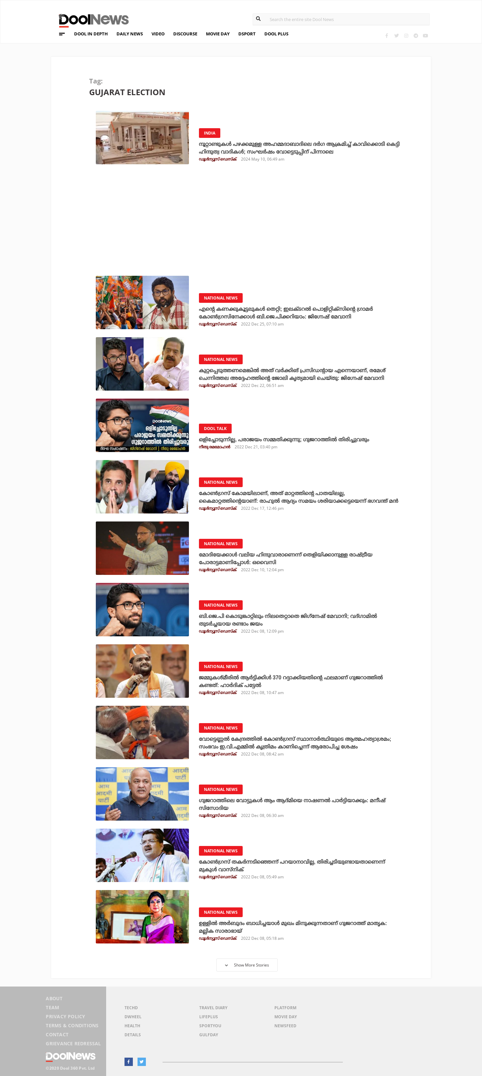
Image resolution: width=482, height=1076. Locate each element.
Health (132, 1026)
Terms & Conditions (72, 1026)
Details (133, 1035)
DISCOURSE (185, 34)
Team (52, 1009)
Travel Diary (213, 1008)
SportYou (210, 1026)
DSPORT (247, 34)
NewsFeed (285, 1026)
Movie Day (285, 1017)
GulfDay (208, 1035)
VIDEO (158, 34)
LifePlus (208, 1017)
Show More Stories (247, 965)
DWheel (133, 1017)
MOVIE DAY (218, 34)
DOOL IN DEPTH (91, 34)
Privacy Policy (65, 1018)
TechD (131, 1008)
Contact (56, 1035)
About (53, 1000)
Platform (285, 1008)
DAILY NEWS (129, 34)
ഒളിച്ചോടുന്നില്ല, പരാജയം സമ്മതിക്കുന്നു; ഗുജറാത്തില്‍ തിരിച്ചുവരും (286, 439)
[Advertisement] (245, 222)
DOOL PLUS (276, 34)
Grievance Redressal (73, 1044)
